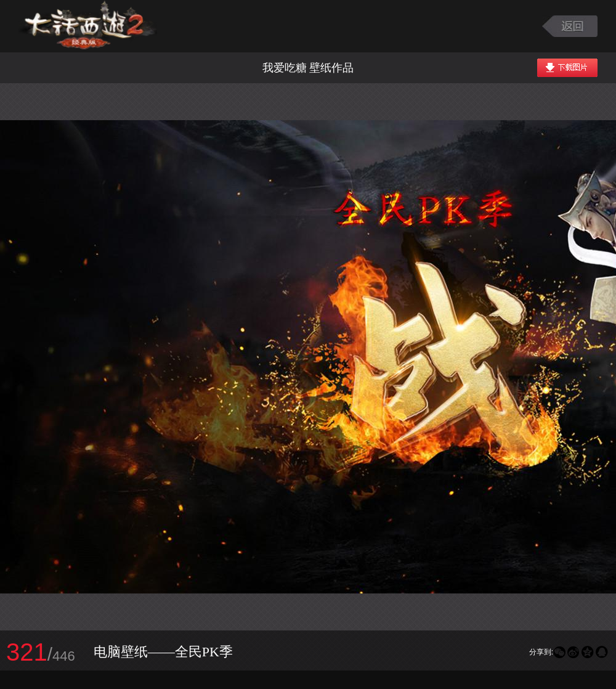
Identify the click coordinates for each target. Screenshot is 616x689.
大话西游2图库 (87, 26)
